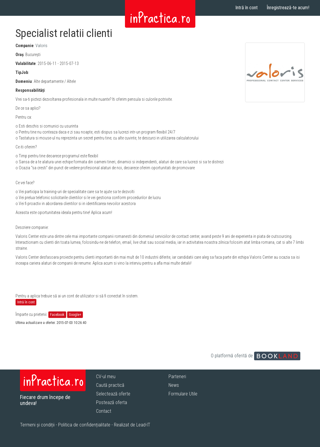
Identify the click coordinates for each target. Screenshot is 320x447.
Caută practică (110, 385)
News (173, 385)
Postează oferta (111, 402)
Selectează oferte (113, 394)
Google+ (75, 315)
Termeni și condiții (37, 425)
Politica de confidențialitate (84, 425)
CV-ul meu (105, 376)
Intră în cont (246, 7)
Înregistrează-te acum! (288, 7)
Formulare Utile (182, 394)
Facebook (57, 315)
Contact (103, 411)
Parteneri (177, 376)
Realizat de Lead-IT (132, 425)
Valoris (41, 45)
